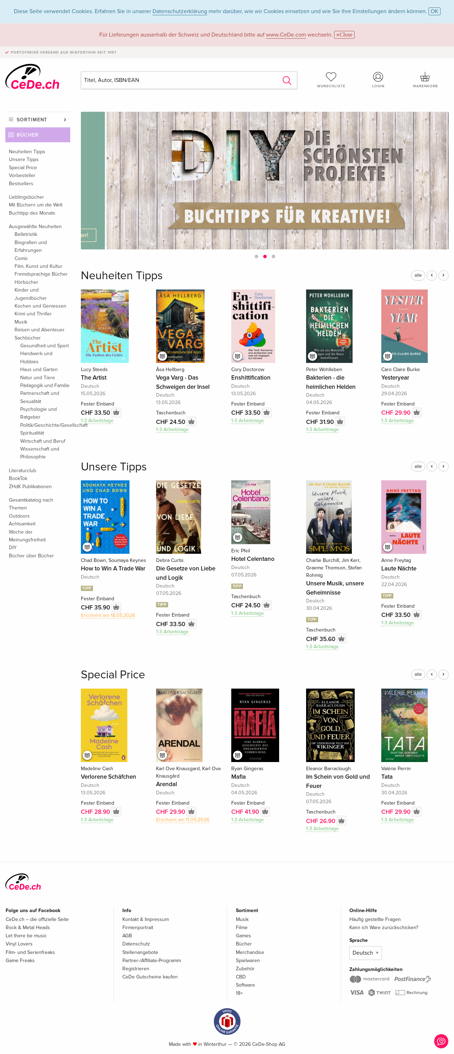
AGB (127, 936)
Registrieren (135, 969)
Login (378, 79)
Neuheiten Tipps (27, 152)
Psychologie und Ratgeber (38, 413)
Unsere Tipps (24, 159)
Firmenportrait (137, 928)
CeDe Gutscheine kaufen (150, 977)
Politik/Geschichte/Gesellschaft (45, 425)
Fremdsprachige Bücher (41, 274)
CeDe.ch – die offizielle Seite (37, 919)
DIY (13, 548)
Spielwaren (248, 961)
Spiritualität (32, 433)
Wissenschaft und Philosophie (39, 453)
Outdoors (19, 516)
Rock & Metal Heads (28, 928)
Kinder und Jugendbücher (31, 294)
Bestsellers (21, 184)
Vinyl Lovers (19, 944)
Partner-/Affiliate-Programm (151, 961)
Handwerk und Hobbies (36, 357)
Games (243, 936)
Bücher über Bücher (31, 556)
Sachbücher (28, 338)
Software (245, 985)
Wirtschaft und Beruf (42, 441)
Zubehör (245, 969)
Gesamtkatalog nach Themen (31, 504)
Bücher (28, 135)
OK (434, 11)
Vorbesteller (22, 175)
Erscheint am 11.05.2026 (182, 820)
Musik (21, 322)
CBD (241, 977)
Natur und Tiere (37, 378)
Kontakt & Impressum (145, 919)
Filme (242, 928)
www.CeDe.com (286, 34)
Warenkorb (425, 79)
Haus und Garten (39, 369)
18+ (239, 993)
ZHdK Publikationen (30, 487)
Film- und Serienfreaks (30, 952)
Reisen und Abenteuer (40, 330)
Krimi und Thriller (33, 314)
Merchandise (250, 952)
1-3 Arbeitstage (97, 421)
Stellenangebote (140, 952)
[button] (256, 256)
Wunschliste (331, 79)
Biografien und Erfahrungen (31, 246)
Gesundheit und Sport (44, 346)
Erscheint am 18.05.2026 (108, 615)
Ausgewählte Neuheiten (35, 227)
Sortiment (32, 120)
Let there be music (26, 936)
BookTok (18, 478)
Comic (21, 258)
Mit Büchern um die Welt (35, 205)
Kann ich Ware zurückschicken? (383, 928)
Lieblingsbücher (26, 197)
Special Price (23, 168)
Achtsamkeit (22, 524)
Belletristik (26, 234)
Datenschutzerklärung (180, 11)
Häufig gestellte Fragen (375, 919)
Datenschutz (136, 944)
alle (418, 275)
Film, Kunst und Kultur (38, 266)
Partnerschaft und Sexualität (39, 397)
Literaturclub (22, 471)
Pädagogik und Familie (45, 385)
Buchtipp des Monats (32, 213)
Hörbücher (26, 282)
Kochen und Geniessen (40, 306)
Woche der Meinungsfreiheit (27, 536)
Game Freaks (20, 961)
